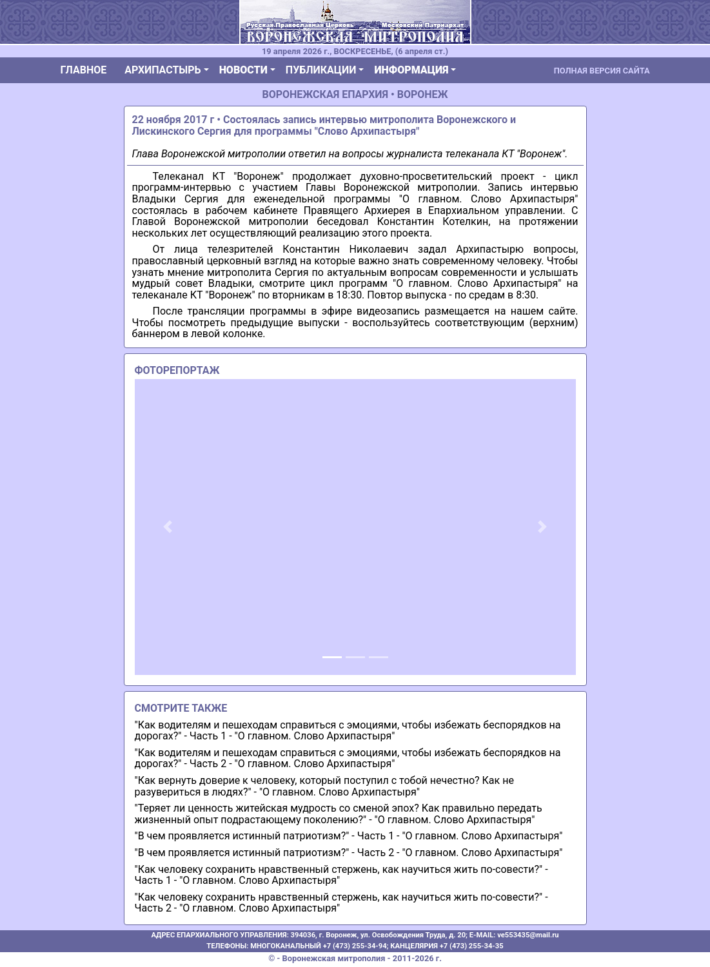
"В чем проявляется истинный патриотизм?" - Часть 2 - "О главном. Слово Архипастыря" (349, 852)
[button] (168, 526)
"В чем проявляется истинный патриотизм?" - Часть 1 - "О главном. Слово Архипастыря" (349, 836)
